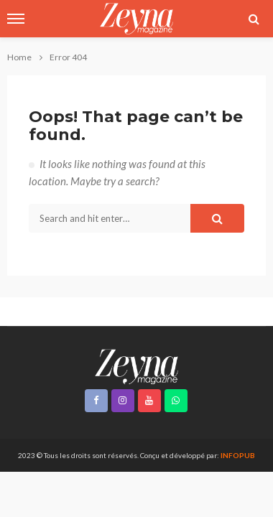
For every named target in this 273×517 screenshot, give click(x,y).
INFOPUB (238, 455)
